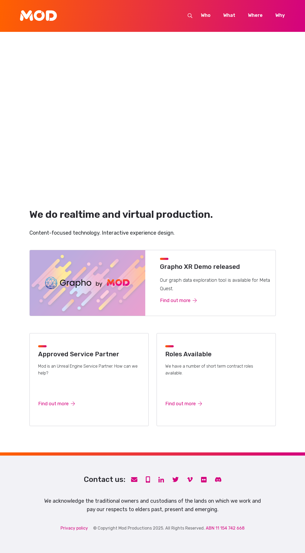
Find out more (178, 300)
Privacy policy (74, 528)
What (229, 15)
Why (280, 15)
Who (206, 15)
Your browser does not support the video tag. (152, 108)
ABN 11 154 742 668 (225, 528)
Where (255, 15)
